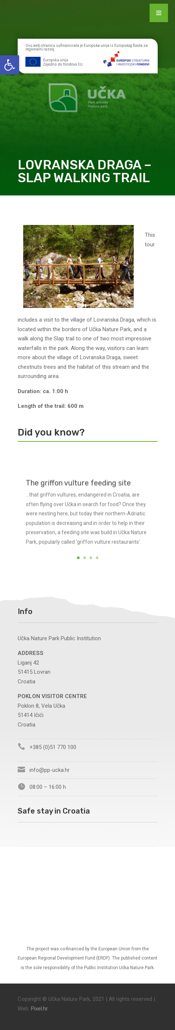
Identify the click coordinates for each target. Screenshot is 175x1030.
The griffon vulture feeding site (78, 489)
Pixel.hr (39, 1008)
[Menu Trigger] (159, 13)
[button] (9, 64)
